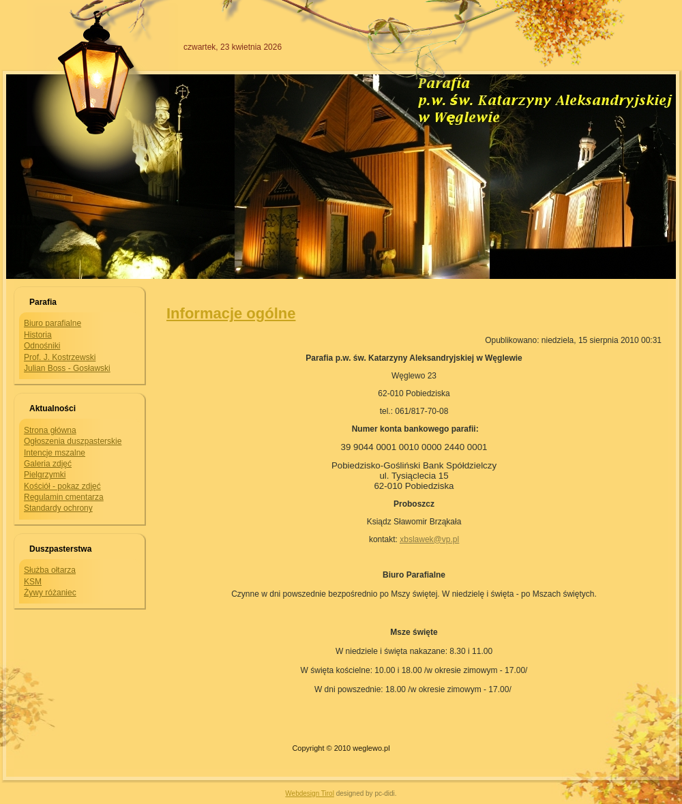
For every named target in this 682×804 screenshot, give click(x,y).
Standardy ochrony (58, 508)
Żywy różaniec (50, 592)
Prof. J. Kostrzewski (59, 357)
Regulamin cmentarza (64, 497)
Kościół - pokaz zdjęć (62, 486)
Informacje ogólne (230, 313)
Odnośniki (42, 346)
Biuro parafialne (52, 323)
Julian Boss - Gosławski (67, 368)
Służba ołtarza (50, 570)
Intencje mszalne (54, 453)
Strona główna (50, 430)
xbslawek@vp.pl (429, 539)
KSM (33, 581)
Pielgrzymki (44, 474)
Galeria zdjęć (48, 463)
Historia (38, 335)
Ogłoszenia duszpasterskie (72, 441)
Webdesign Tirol (309, 793)
